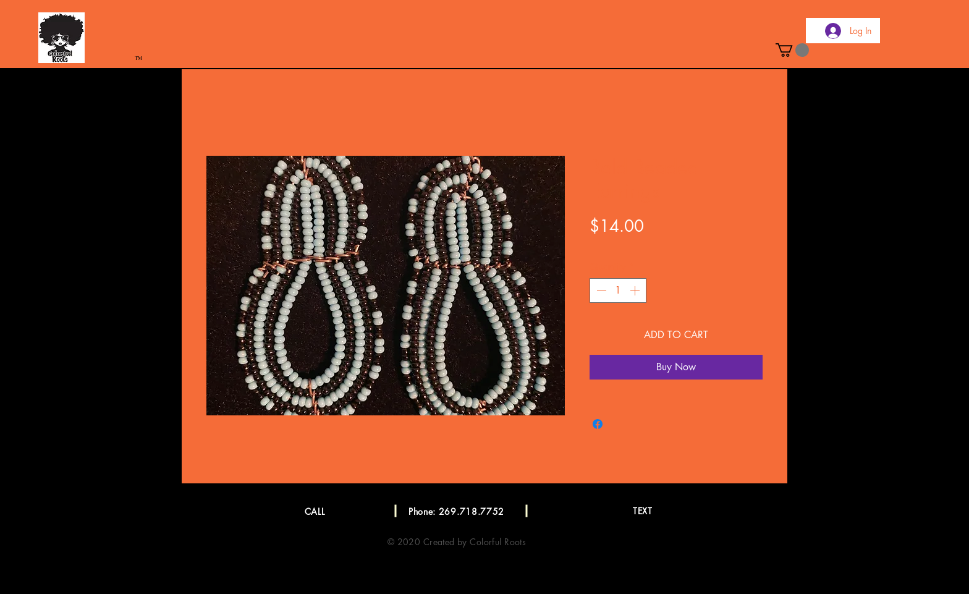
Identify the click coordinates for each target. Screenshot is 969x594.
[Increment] (636, 290)
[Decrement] (600, 290)
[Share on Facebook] (597, 424)
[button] (792, 50)
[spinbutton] (618, 290)
